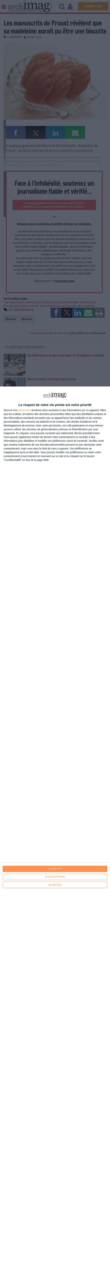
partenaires (24, 410)
